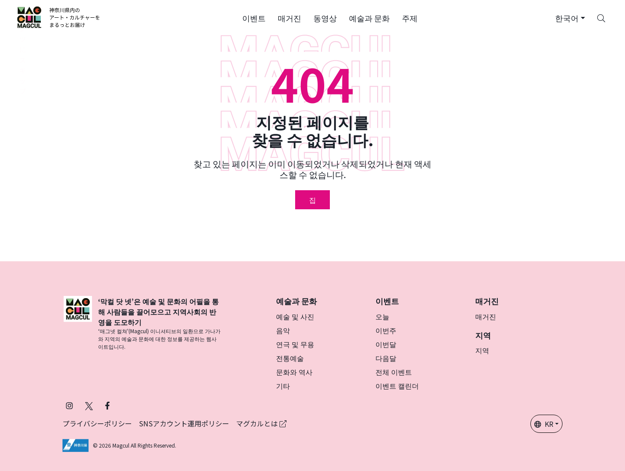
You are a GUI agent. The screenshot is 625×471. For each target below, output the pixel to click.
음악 (283, 330)
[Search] (601, 17)
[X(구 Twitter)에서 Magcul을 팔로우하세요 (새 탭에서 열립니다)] (89, 405)
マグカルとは (261, 423)
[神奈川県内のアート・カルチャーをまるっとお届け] (59, 17)
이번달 (385, 344)
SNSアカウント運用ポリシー (184, 423)
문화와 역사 (294, 372)
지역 (482, 350)
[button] (254, 17)
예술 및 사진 (295, 316)
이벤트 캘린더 (397, 385)
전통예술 (290, 358)
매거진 (485, 316)
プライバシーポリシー (97, 423)
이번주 (385, 330)
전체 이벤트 (393, 372)
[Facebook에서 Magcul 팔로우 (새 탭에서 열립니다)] (107, 405)
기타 (283, 385)
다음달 (385, 358)
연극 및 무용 (295, 344)
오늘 (382, 316)
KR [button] (543, 424)
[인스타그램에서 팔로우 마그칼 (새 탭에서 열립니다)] (69, 405)
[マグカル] (77, 323)
